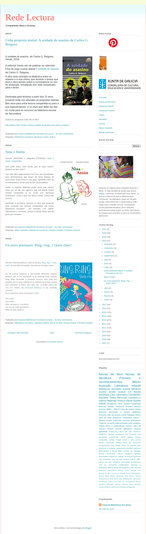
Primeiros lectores (72, 230)
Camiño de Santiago (132, 451)
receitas (137, 468)
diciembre (108, 244)
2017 (104, 304)
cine (123, 481)
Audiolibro (107, 459)
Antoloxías (113, 432)
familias (130, 448)
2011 (104, 328)
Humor (129, 426)
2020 (104, 233)
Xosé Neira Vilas (116, 479)
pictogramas (130, 487)
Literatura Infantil (106, 106)
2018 (104, 241)
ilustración (113, 456)
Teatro (52, 137)
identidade (109, 484)
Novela (111, 406)
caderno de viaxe (114, 481)
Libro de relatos (127, 409)
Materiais (112, 400)
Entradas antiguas (83, 333)
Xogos (101, 426)
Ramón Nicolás (135, 476)
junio (106, 263)
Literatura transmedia (121, 462)
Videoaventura (104, 479)
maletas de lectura (124, 456)
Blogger (88, 528)
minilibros (107, 487)
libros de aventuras (132, 442)
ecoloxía (102, 484)
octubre (107, 252)
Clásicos (102, 423)
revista (109, 420)
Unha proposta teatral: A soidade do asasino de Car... (118, 272)
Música (137, 406)
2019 (104, 237)
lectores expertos (121, 484)
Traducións (127, 417)
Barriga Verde (123, 470)
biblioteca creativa (132, 429)
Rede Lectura (29, 17)
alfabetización (127, 479)
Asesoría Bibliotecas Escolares (116, 505)
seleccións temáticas (33, 287)
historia (119, 442)
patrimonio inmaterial (118, 487)
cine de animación (108, 465)
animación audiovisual (108, 437)
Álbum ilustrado (106, 128)
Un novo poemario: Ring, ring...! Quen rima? (38, 245)
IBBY (139, 459)
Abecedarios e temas (108, 451)
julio (106, 260)
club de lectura (113, 415)
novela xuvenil (117, 392)
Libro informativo (119, 394)
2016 (104, 308)
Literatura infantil (56, 230)
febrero (107, 296)
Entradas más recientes (18, 333)
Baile (120, 451)
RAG (126, 476)
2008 (104, 339)
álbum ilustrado (21, 230)
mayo (107, 267)
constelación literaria (133, 481)
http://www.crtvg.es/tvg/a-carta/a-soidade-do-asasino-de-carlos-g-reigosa (37, 125)
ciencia (102, 409)
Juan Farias (115, 445)
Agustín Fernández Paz (118, 434)
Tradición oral (135, 434)
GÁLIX (132, 459)
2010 (104, 331)
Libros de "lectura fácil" (131, 445)
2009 (104, 335)
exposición (110, 442)
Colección (117, 420)
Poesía (102, 124)
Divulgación (112, 404)
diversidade (103, 456)
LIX (129, 392)
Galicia (126, 459)
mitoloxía (137, 448)
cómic (123, 437)
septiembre (109, 256)
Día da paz (117, 459)
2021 (104, 229)
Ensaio (101, 454)
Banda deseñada (106, 132)
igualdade (103, 431)
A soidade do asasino (47, 69)
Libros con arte (105, 462)
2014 (104, 316)
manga (101, 487)
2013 (104, 320)
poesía (126, 389)
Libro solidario (134, 423)
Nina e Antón (15, 152)
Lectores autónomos (131, 420)
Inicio (52, 333)
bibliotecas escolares (24, 137)
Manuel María (104, 476)
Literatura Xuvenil (106, 110)
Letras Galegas (128, 415)
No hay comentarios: (65, 134)
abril (106, 288)
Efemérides (135, 394)
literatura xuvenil (41, 137)
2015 (104, 312)
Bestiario (133, 470)
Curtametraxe (104, 445)
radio (132, 468)
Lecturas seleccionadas (117, 423)
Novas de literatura (107, 102)
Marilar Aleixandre (117, 476)
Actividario (102, 470)
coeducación (121, 448)
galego (130, 437)
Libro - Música (124, 404)
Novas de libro (56, 323)
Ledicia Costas (115, 440)
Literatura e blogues (107, 448)
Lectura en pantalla (118, 473)
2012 (104, 324)
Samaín (138, 454)
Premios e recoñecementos (120, 380)
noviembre (109, 248)
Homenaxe (111, 454)
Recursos (122, 397)
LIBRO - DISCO (113, 409)
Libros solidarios (125, 454)
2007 (104, 343)
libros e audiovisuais (115, 426)
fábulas (111, 468)
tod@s (102, 193)
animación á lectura (119, 412)
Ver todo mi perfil (106, 509)
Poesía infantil (70, 323)
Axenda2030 (112, 470)
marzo (107, 292)
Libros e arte (128, 440)
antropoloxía (136, 462)
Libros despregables (133, 473)
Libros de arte (125, 432)
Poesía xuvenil (114, 429)
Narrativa (103, 119)
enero (107, 300)
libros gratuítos (135, 484)
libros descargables (121, 468)
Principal (102, 97)
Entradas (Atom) (56, 342)
